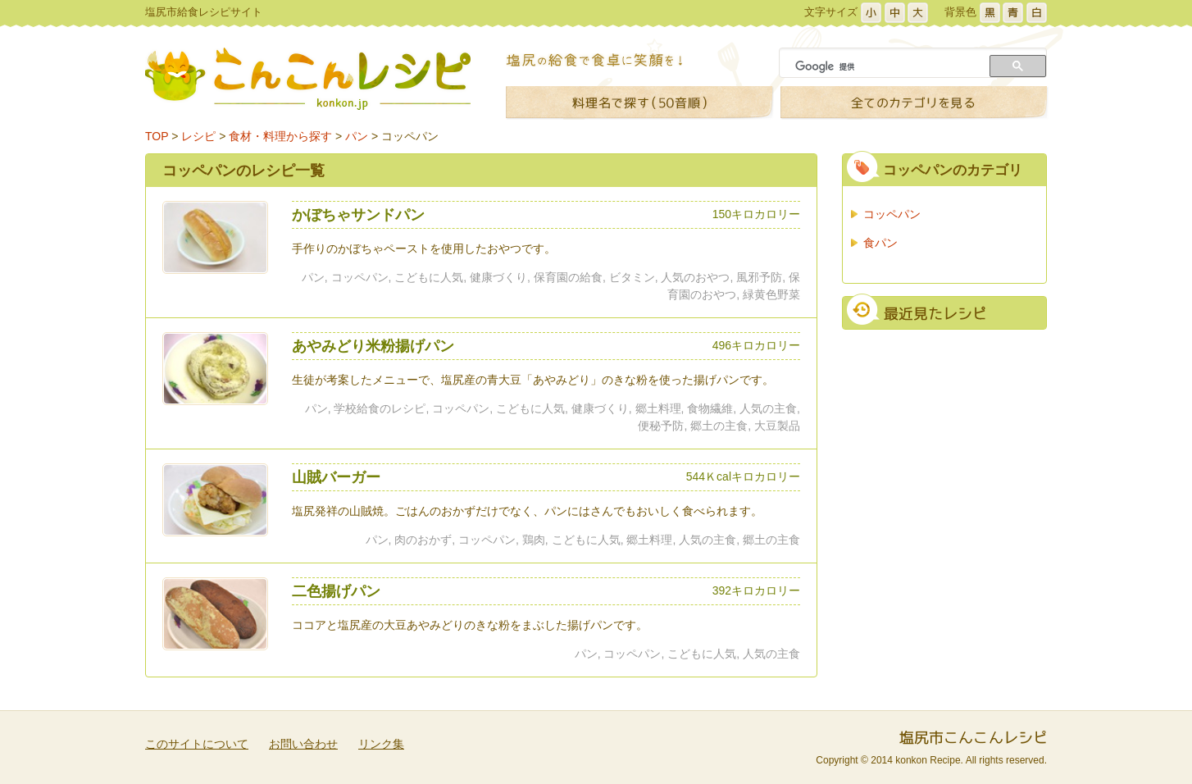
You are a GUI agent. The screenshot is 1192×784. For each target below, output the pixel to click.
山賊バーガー (336, 477)
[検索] (886, 66)
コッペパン (410, 136)
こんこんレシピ (308, 79)
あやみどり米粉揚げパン (373, 346)
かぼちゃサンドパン (358, 215)
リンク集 (381, 743)
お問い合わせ (303, 743)
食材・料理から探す (280, 136)
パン (356, 136)
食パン (880, 242)
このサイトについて (196, 743)
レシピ (198, 136)
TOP (156, 136)
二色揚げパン (336, 591)
